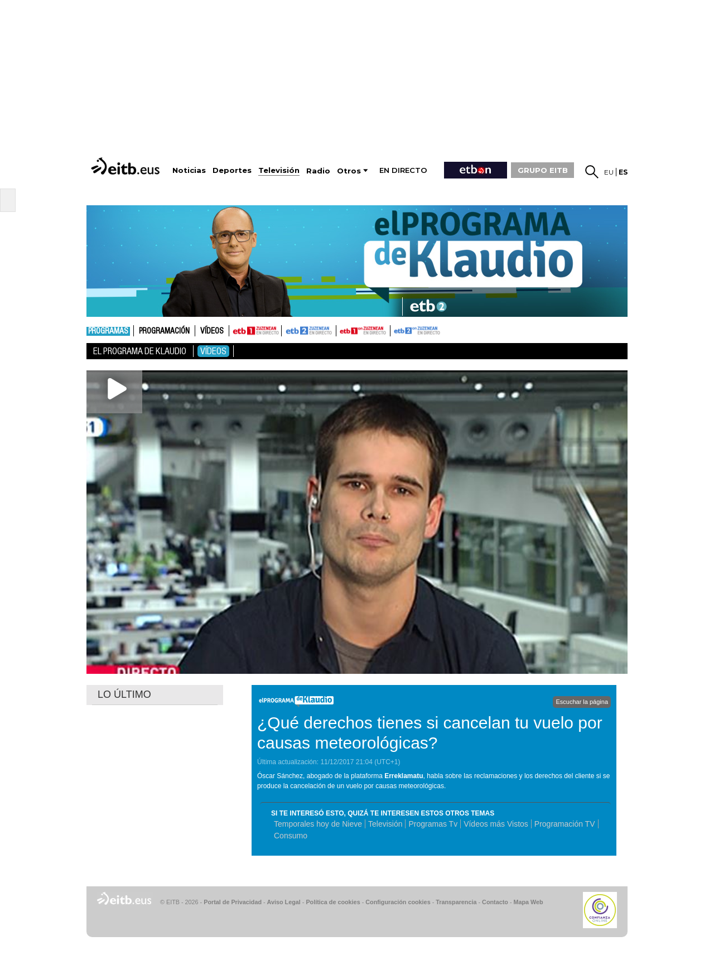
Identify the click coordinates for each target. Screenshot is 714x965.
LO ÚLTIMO (124, 694)
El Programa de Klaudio (139, 351)
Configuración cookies (397, 902)
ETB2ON (395, 329)
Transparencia (456, 902)
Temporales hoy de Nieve (318, 823)
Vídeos (212, 331)
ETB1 (255, 330)
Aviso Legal (284, 902)
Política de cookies (333, 902)
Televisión (385, 823)
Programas (108, 331)
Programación (164, 331)
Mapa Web (528, 902)
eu (609, 172)
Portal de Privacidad (233, 902)
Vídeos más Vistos (496, 823)
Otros (349, 171)
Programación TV (564, 823)
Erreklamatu (403, 776)
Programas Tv (432, 823)
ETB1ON (341, 329)
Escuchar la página (582, 701)
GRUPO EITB (543, 170)
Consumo (290, 835)
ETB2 (309, 330)
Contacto (495, 902)
